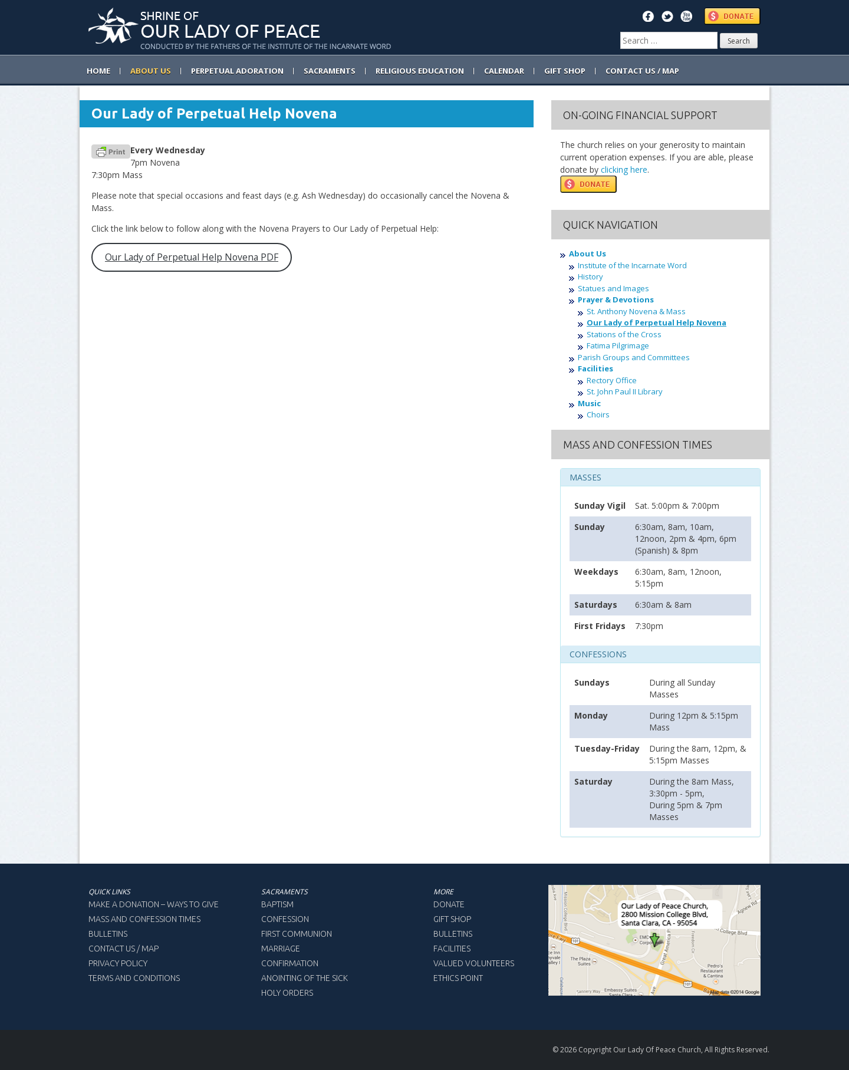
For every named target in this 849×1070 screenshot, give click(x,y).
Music (589, 403)
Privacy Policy (117, 963)
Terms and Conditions (134, 978)
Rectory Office (612, 380)
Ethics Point (458, 978)
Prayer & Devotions (616, 299)
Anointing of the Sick (304, 978)
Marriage (280, 948)
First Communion (296, 934)
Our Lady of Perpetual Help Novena (656, 322)
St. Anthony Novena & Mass (636, 311)
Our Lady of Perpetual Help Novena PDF (191, 257)
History (590, 276)
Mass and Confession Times (144, 919)
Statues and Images (613, 288)
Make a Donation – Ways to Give (153, 904)
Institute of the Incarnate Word (632, 265)
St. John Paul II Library (625, 391)
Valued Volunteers (473, 963)
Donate (449, 904)
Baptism (277, 904)
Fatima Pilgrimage (618, 345)
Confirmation (289, 963)
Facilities (595, 368)
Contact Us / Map (123, 948)
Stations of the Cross (624, 334)
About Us (587, 253)
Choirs (598, 414)
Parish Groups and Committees (634, 357)
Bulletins (107, 934)
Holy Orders (287, 992)
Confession (285, 919)
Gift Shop (452, 919)
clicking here (624, 169)
